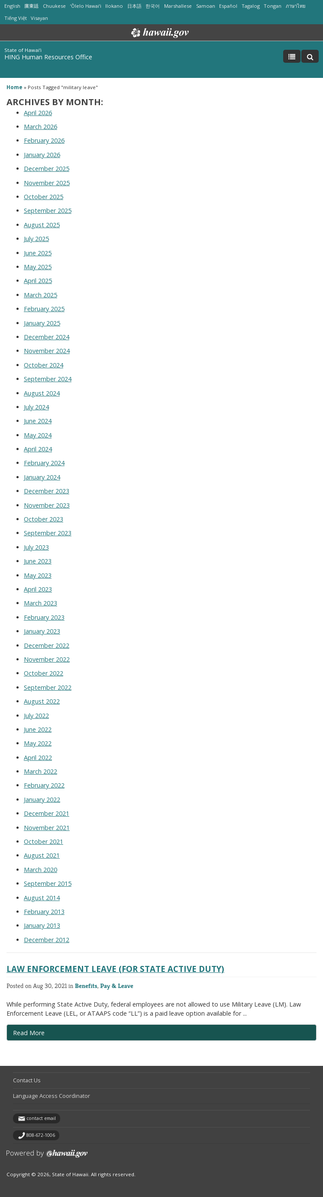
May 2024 (38, 435)
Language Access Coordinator (51, 1096)
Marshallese (178, 6)
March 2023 (40, 603)
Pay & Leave (116, 985)
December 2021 (46, 813)
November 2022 (47, 659)
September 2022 (47, 687)
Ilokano (114, 6)
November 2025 (47, 183)
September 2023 (47, 533)
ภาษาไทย (295, 6)
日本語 (134, 6)
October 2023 (43, 519)
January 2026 (42, 155)
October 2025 (43, 197)
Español (228, 6)
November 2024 (47, 351)
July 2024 (36, 407)
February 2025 (44, 309)
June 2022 (38, 729)
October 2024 (43, 365)
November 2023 (47, 505)
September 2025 (47, 210)
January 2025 (42, 323)
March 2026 (40, 126)
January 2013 (42, 925)
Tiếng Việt (15, 18)
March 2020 (40, 870)
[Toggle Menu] (291, 56)
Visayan (39, 18)
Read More (47, 1034)
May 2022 (38, 743)
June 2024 (38, 421)
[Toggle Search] (310, 56)
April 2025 (38, 281)
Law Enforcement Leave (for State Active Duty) (115, 968)
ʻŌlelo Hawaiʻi (85, 6)
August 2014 (42, 898)
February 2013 (44, 911)
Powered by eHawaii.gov (46, 1157)
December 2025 (46, 168)
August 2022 (42, 701)
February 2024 (44, 463)
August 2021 (42, 855)
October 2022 (43, 673)
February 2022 (44, 785)
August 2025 (42, 225)
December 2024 (46, 337)
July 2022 (36, 715)
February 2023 (44, 617)
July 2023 (36, 547)
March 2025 (40, 295)
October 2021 (43, 841)
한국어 (152, 6)
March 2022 (40, 771)
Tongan (272, 6)
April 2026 (38, 113)
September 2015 (47, 883)
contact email (41, 1118)
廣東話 (31, 6)
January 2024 (42, 477)
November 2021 (47, 828)
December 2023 (46, 491)
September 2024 (47, 379)
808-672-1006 (40, 1135)
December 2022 (46, 645)
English (12, 6)
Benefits (86, 985)
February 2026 (44, 140)
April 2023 (38, 589)
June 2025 (38, 253)
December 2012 (46, 940)
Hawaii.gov (159, 32)
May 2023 (38, 575)
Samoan (205, 6)
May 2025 (38, 267)
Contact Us (27, 1080)
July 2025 (36, 239)
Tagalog (251, 6)
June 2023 (38, 561)
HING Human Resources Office (48, 57)
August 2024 (42, 393)
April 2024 (38, 449)
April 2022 (38, 757)
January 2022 (42, 799)
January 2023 (42, 631)
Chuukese (54, 6)
